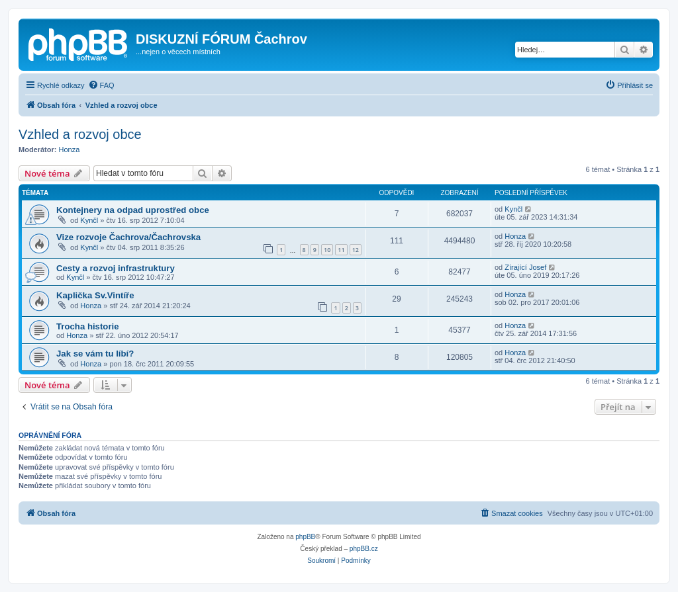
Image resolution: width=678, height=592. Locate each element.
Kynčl (89, 220)
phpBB (305, 536)
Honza (69, 149)
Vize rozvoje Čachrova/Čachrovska (128, 237)
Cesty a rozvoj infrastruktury (115, 268)
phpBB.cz (364, 548)
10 (327, 249)
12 (355, 249)
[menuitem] (101, 85)
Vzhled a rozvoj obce (80, 134)
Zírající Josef (525, 267)
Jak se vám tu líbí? (95, 354)
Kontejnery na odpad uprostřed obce (132, 210)
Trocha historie (87, 326)
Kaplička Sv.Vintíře (95, 295)
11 (341, 249)
